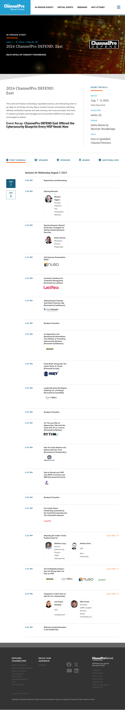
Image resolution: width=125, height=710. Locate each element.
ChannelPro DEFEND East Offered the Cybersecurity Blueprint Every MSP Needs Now (40, 125)
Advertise (42, 665)
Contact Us (96, 670)
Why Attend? (98, 7)
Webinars (82, 7)
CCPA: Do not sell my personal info (100, 686)
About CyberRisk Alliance (22, 668)
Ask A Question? (18, 684)
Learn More (113, 536)
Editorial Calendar (19, 671)
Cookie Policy (97, 682)
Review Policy (97, 673)
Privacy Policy (97, 679)
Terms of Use (97, 676)
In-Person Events (44, 7)
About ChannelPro (19, 665)
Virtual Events (65, 7)
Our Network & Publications (18, 675)
